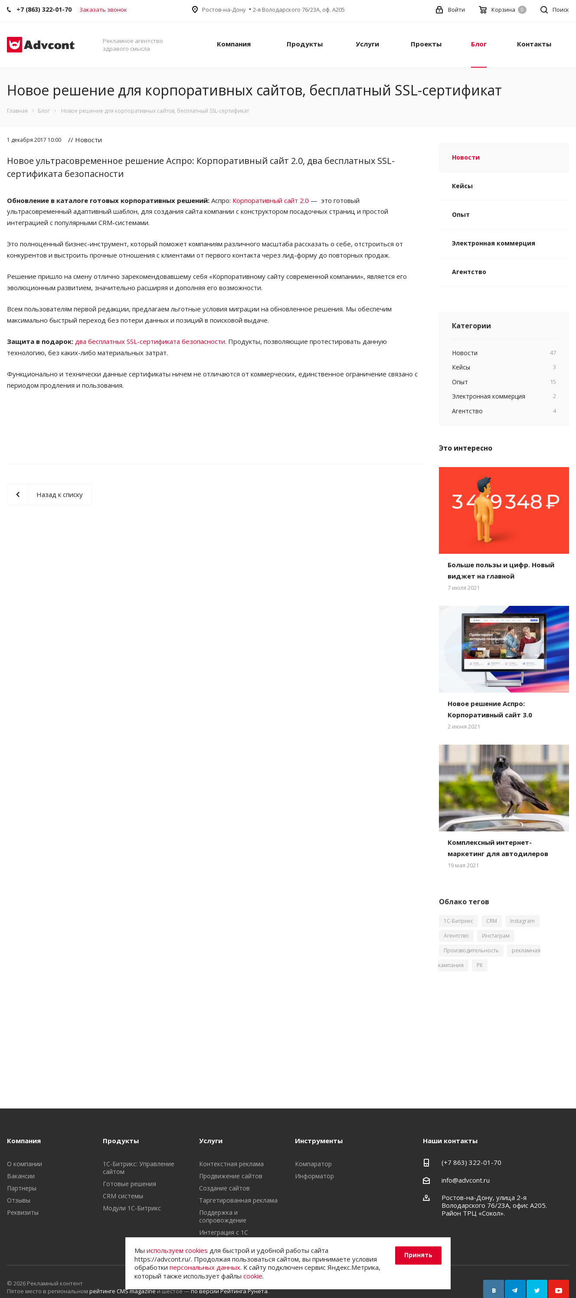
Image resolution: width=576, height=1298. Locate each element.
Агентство (469, 272)
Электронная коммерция (493, 243)
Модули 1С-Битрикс (132, 1208)
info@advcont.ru (466, 1180)
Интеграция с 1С (223, 1232)
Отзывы (18, 1200)
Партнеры (21, 1188)
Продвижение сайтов (230, 1176)
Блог (479, 43)
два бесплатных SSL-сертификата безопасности (150, 341)
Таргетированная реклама (238, 1200)
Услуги (367, 43)
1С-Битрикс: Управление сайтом (138, 1168)
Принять (418, 1255)
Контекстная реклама (231, 1164)
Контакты (534, 43)
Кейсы (462, 186)
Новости (466, 157)
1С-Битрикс (458, 921)
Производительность (471, 950)
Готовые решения (129, 1184)
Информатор (314, 1176)
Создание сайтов (224, 1188)
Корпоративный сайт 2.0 (270, 200)
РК (480, 965)
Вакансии (21, 1176)
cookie (252, 1276)
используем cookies (177, 1250)
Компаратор (313, 1164)
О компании (24, 1164)
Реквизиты (23, 1212)
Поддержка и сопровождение (222, 1216)
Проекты (426, 43)
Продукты (305, 43)
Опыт (461, 214)
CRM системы (123, 1196)
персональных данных (205, 1267)
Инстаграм (496, 935)
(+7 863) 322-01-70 (471, 1162)
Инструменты (319, 1140)
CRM (491, 921)
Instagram (522, 921)
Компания (234, 43)
